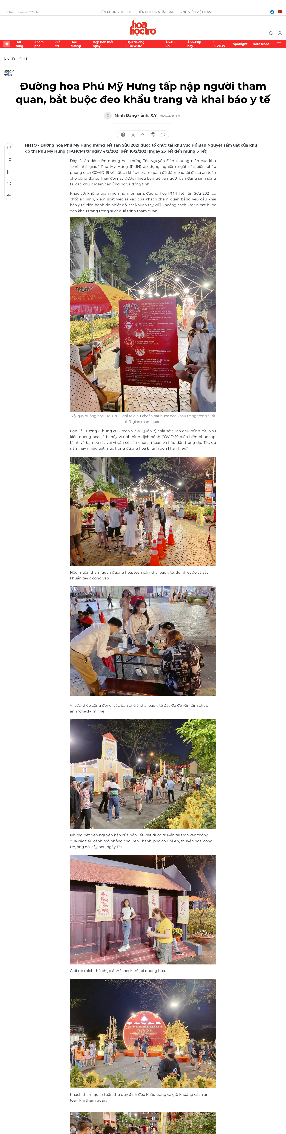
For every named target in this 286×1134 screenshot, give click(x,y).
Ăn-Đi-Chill (170, 44)
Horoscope (261, 44)
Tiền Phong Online (115, 12)
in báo (152, 134)
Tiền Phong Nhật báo (155, 12)
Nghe (8, 147)
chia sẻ (123, 134)
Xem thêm (279, 44)
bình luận (162, 134)
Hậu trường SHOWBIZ (135, 44)
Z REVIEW (218, 44)
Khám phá (39, 44)
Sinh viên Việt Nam (196, 12)
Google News (6, 72)
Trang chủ (6, 44)
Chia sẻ (8, 159)
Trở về (8, 195)
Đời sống (19, 44)
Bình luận (8, 183)
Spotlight (240, 44)
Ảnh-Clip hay (194, 44)
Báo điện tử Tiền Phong (143, 27)
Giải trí (58, 44)
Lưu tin (8, 171)
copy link (143, 134)
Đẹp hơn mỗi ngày (103, 44)
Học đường (76, 44)
